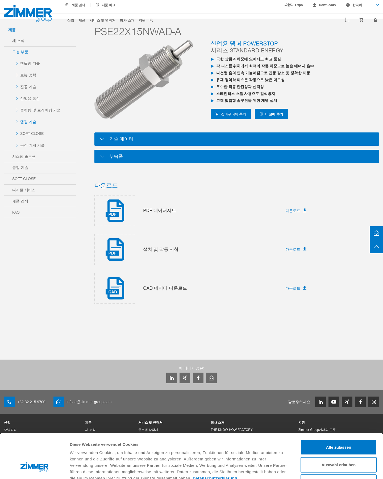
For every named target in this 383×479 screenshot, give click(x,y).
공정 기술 (20, 167)
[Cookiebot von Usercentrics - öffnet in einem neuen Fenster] (34, 469)
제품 (81, 20)
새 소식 (18, 41)
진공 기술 (28, 87)
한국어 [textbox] (357, 5)
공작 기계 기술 (32, 145)
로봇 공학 (28, 75)
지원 (142, 20)
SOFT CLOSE (32, 133)
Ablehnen (339, 444)
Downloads (327, 5)
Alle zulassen (338, 409)
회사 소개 (127, 20)
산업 (70, 20)
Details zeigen (282, 468)
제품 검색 (78, 5)
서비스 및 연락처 (102, 20)
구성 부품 (20, 52)
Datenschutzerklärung (215, 440)
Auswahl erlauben (339, 426)
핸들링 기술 (30, 63)
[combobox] (360, 5)
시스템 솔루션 (24, 156)
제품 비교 (108, 5)
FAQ (16, 212)
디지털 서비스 (24, 190)
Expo (299, 5)
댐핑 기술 (28, 122)
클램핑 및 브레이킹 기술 (40, 110)
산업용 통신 (30, 98)
